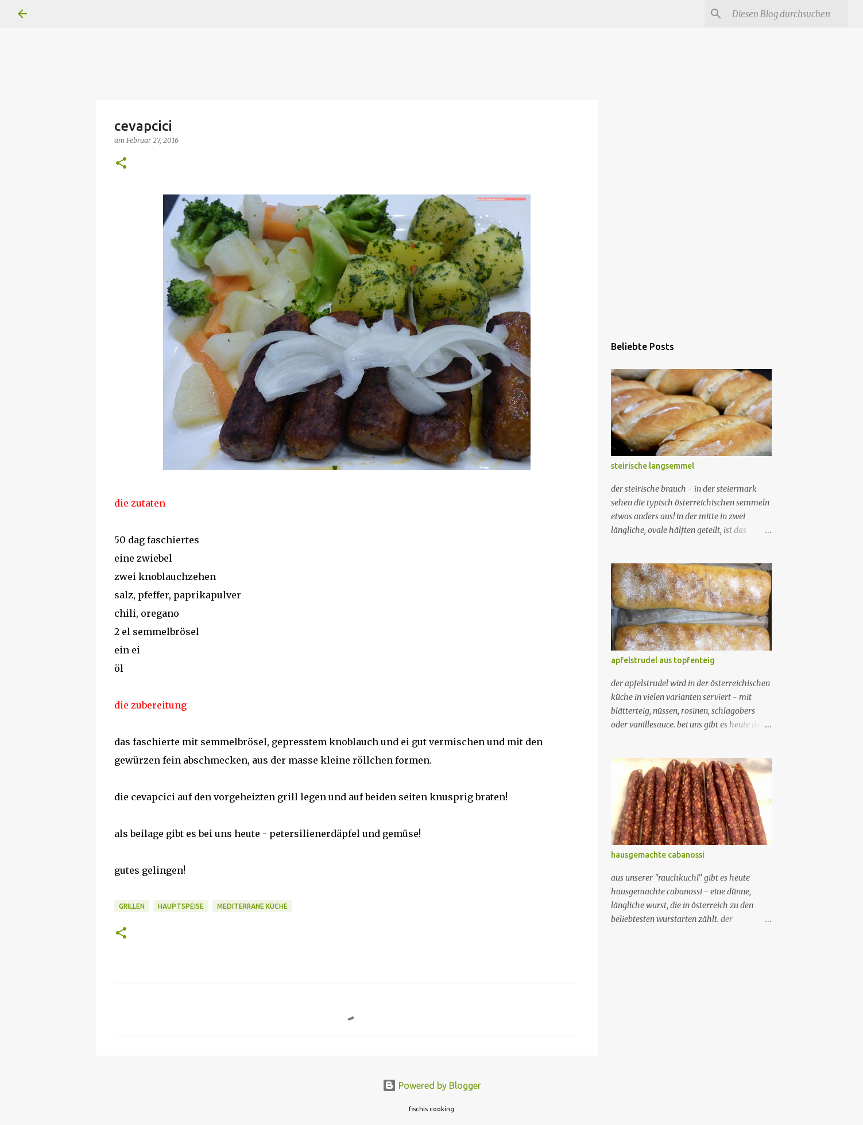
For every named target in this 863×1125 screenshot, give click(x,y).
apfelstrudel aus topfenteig (663, 660)
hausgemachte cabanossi (658, 854)
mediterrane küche (252, 906)
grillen (132, 906)
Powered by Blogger (431, 1085)
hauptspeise (181, 906)
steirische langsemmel (652, 465)
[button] (121, 164)
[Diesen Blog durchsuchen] (787, 14)
